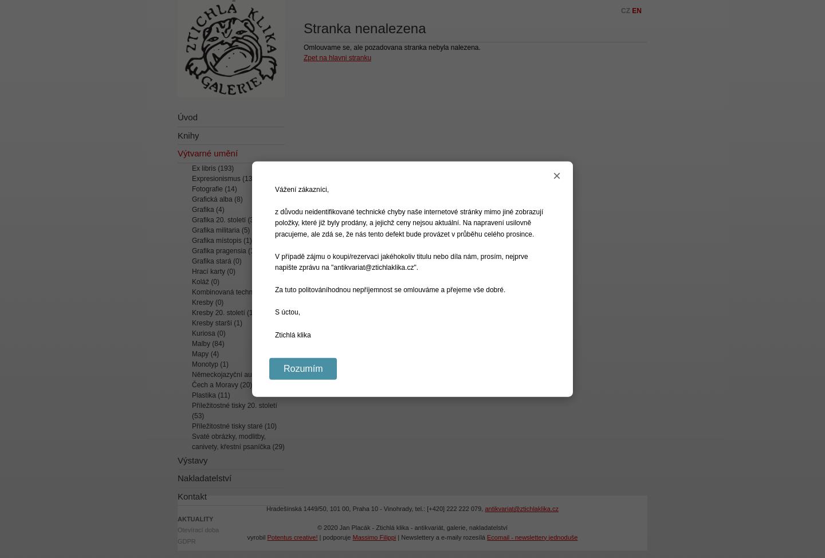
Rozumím (303, 368)
